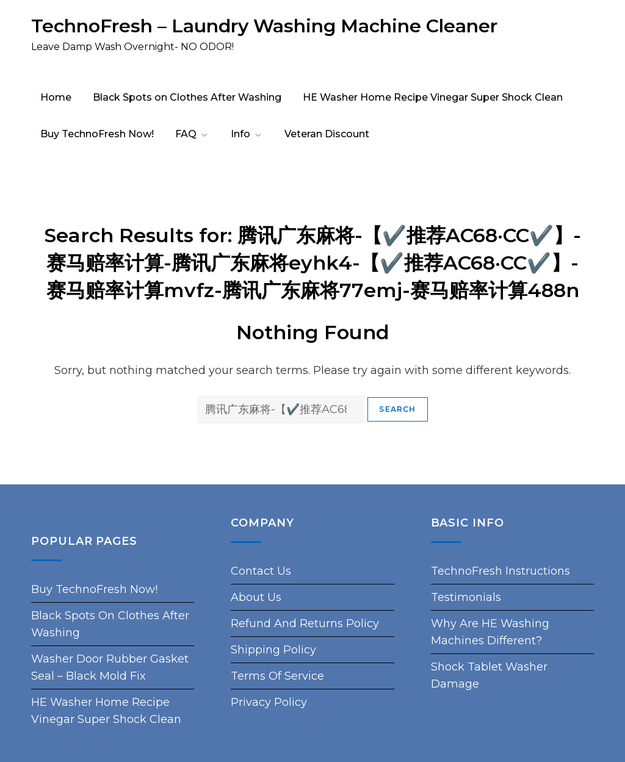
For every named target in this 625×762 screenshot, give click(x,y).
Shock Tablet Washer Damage (489, 675)
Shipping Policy (273, 649)
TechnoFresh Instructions (500, 571)
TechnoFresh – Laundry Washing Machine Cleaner (264, 26)
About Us (256, 597)
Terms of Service (277, 676)
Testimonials (466, 597)
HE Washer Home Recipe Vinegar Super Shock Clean (433, 97)
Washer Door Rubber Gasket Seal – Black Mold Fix (110, 667)
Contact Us (261, 571)
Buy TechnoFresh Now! (97, 134)
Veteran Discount (326, 134)
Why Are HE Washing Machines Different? (490, 632)
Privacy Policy (269, 702)
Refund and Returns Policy (305, 623)
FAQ (192, 134)
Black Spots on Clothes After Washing (187, 97)
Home (55, 97)
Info (247, 134)
